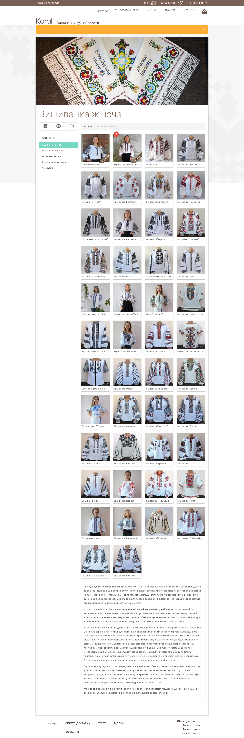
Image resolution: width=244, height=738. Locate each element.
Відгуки (179, 11)
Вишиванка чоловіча (53, 143)
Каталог (126, 11)
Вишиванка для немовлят (55, 154)
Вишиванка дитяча (51, 149)
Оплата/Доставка (147, 11)
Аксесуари (47, 160)
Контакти (193, 11)
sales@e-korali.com (49, 2)
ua (46, 727)
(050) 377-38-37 (171, 2)
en (51, 727)
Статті (166, 11)
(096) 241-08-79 (199, 3)
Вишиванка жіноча (51, 137)
